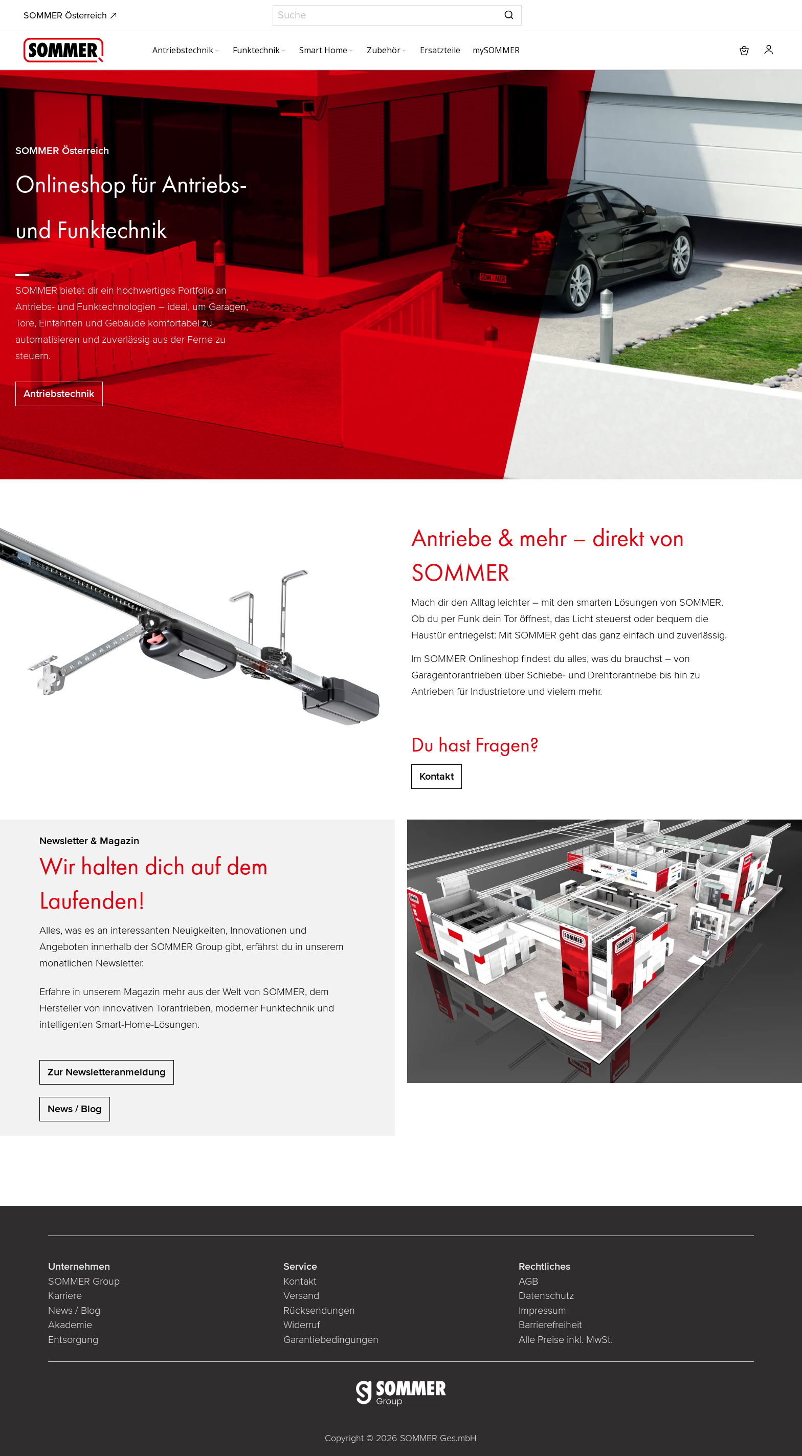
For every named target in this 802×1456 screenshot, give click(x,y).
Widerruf (301, 1325)
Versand (301, 1296)
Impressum (542, 1311)
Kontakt (300, 1281)
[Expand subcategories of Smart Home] (350, 51)
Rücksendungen (319, 1311)
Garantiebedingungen (330, 1340)
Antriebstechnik (59, 394)
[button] (768, 50)
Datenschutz (546, 1296)
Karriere (65, 1296)
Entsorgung (73, 1340)
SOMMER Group (84, 1281)
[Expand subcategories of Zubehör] (404, 51)
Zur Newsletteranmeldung (107, 1072)
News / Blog (75, 1109)
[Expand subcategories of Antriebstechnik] (216, 51)
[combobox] (397, 15)
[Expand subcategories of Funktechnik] (283, 51)
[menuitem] (186, 50)
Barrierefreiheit (550, 1325)
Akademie (71, 1325)
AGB (528, 1281)
